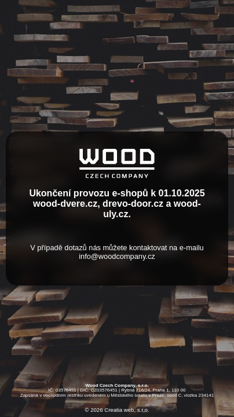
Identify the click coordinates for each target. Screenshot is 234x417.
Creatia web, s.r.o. (126, 410)
